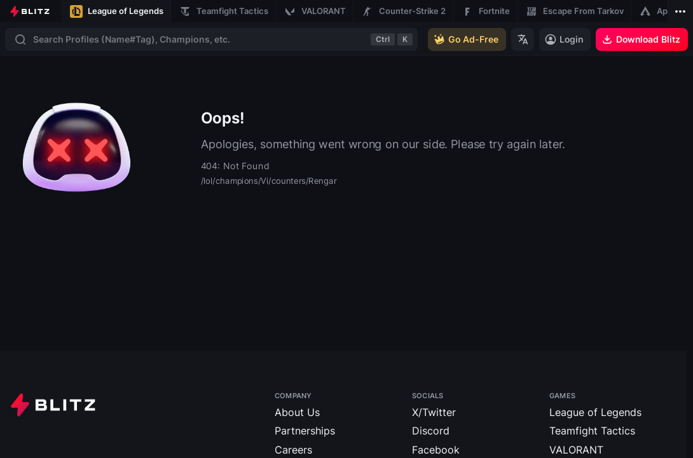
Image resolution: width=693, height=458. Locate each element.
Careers (293, 449)
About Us (297, 412)
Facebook (436, 449)
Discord (430, 430)
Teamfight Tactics (592, 430)
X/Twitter (434, 412)
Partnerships (305, 430)
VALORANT (576, 449)
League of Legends (595, 412)
